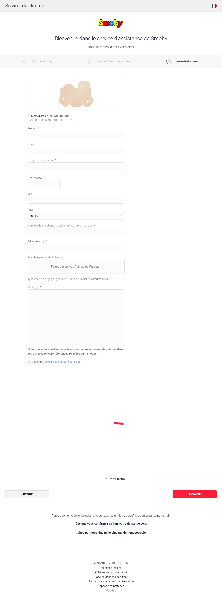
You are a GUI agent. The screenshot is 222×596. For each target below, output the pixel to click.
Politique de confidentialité (111, 572)
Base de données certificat (111, 577)
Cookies (111, 590)
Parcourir (95, 266)
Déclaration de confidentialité (63, 361)
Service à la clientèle (25, 5)
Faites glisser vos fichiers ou (76, 266)
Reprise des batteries (111, 586)
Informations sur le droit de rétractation (111, 581)
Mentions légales (111, 568)
